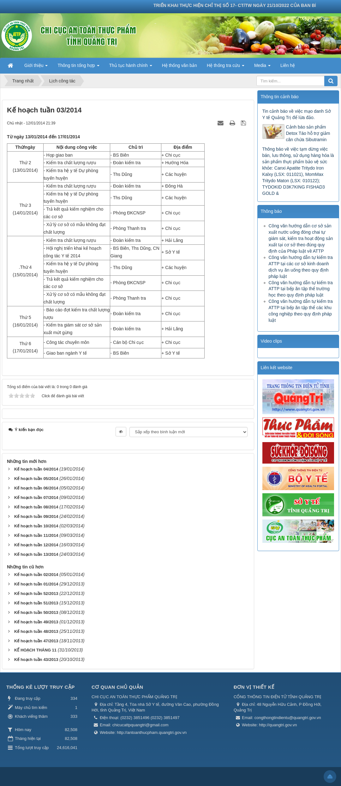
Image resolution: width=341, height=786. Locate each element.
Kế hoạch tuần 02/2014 (36, 574)
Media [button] (262, 67)
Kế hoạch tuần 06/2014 (36, 488)
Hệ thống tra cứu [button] (225, 67)
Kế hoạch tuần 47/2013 (36, 641)
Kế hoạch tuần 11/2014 (36, 535)
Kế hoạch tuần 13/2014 (36, 554)
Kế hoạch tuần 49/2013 (36, 622)
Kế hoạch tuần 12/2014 (36, 545)
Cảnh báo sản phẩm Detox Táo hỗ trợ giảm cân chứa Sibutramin (308, 133)
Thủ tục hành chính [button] (130, 67)
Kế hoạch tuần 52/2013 (36, 593)
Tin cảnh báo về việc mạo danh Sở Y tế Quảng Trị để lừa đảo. (296, 114)
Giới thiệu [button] (36, 67)
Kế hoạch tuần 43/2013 (36, 659)
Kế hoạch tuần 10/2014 (36, 526)
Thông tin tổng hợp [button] (78, 67)
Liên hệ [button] (287, 65)
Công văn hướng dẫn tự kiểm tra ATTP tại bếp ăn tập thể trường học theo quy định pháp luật (301, 289)
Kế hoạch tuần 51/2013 (36, 603)
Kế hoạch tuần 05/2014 (36, 478)
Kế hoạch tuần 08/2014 (36, 507)
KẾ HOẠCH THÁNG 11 (35, 650)
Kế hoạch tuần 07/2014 (36, 497)
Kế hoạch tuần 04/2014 (36, 469)
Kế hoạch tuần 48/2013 (36, 631)
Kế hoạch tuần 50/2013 (36, 612)
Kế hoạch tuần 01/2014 (36, 584)
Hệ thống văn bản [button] (179, 65)
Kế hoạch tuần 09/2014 (36, 516)
